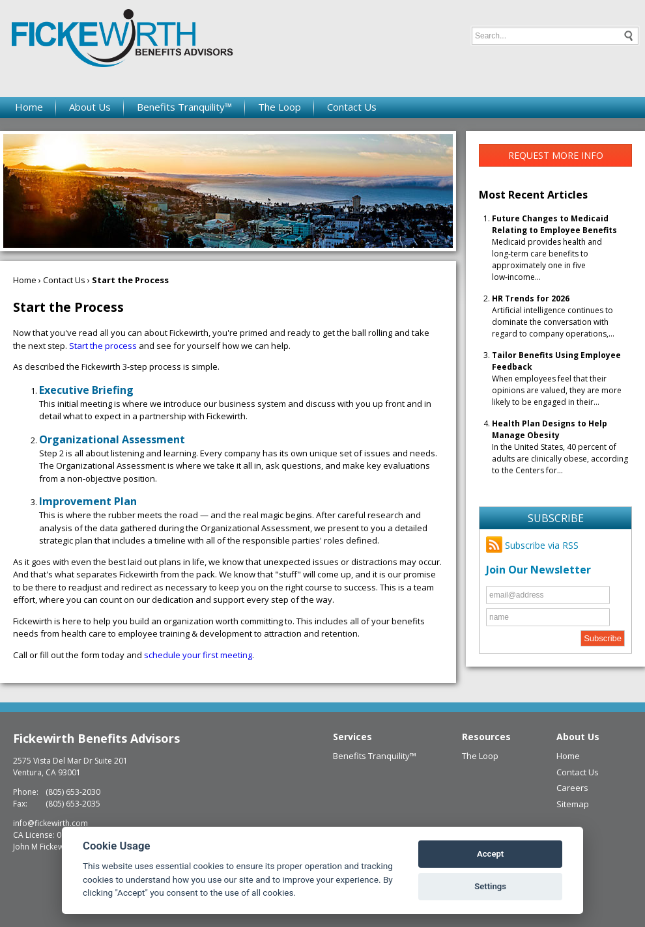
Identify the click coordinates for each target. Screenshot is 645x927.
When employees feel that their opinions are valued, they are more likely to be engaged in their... (557, 379)
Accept (490, 854)
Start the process (103, 346)
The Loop (279, 106)
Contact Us (352, 106)
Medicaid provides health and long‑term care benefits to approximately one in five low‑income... (554, 248)
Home (29, 106)
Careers (572, 788)
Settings (490, 886)
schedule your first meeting (198, 655)
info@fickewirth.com (50, 823)
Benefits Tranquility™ (184, 106)
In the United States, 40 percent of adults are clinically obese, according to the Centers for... (560, 447)
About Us (90, 106)
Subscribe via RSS (532, 545)
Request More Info (555, 155)
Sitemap (572, 804)
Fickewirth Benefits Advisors (96, 738)
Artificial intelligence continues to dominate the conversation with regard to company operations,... (553, 316)
